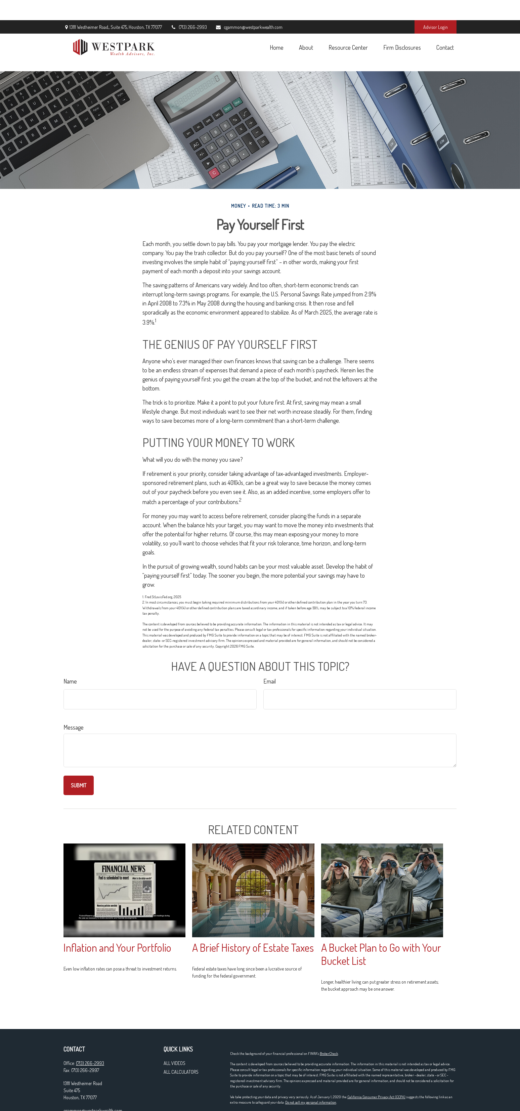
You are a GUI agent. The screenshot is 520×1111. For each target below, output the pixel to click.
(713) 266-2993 (188, 7)
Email (269, 651)
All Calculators (181, 1041)
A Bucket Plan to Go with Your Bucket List (381, 923)
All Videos (174, 1033)
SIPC (331, 1093)
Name (70, 651)
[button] (276, 27)
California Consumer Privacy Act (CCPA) (376, 1066)
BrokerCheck (329, 1023)
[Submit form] (78, 755)
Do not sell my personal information (310, 1072)
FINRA (321, 1093)
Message (73, 697)
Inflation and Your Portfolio (117, 917)
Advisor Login (435, 7)
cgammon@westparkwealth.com (249, 7)
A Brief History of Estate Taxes (253, 917)
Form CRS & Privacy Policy (248, 1104)
